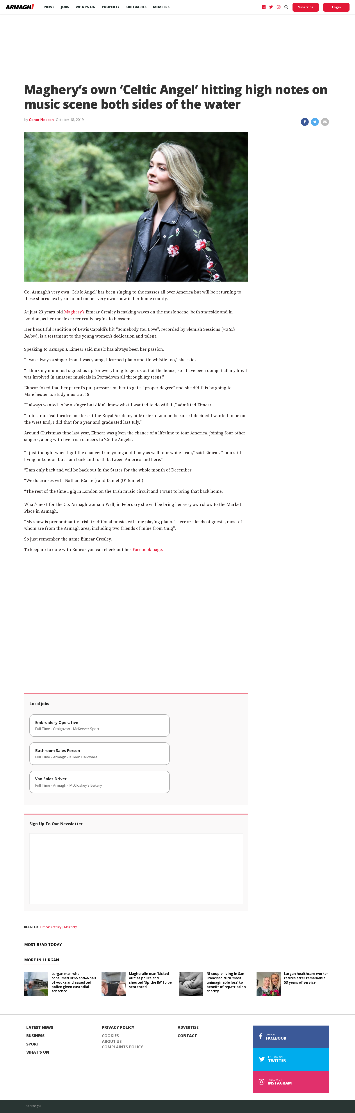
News (49, 7)
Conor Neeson (41, 119)
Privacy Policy (118, 1027)
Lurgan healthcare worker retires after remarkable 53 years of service (306, 978)
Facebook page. (147, 550)
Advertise (188, 1027)
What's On (37, 1052)
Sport (32, 1044)
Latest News (39, 1027)
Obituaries (136, 7)
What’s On (86, 7)
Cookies (110, 1036)
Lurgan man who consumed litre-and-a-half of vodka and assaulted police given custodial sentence (74, 982)
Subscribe (305, 7)
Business (35, 1036)
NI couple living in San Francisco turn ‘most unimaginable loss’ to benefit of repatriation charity (226, 982)
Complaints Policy (122, 1047)
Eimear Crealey (50, 927)
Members (161, 7)
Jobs (65, 7)
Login (336, 7)
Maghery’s (74, 312)
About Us (112, 1042)
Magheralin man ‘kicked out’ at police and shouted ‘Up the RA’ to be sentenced (150, 980)
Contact (187, 1036)
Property (111, 7)
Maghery (70, 927)
